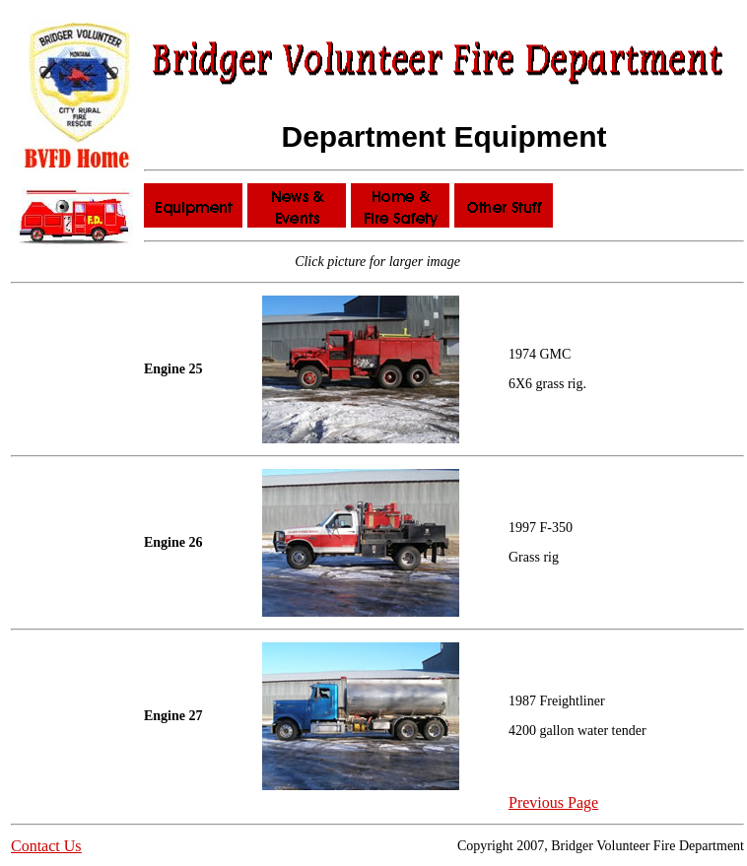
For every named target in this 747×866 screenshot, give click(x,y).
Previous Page (553, 802)
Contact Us (46, 845)
